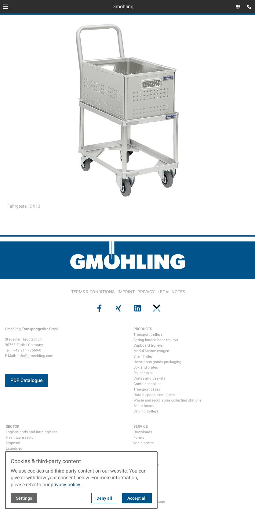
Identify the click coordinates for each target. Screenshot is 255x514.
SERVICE (140, 426)
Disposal (13, 443)
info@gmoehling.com (35, 356)
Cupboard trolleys (148, 345)
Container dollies (147, 384)
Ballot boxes (143, 406)
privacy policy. (66, 484)
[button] (5, 6)
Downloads (142, 432)
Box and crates (145, 367)
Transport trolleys (147, 334)
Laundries (14, 448)
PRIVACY (146, 291)
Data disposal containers (154, 395)
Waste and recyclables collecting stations (167, 400)
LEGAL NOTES (171, 291)
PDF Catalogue (26, 380)
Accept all (137, 498)
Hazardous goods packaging (157, 362)
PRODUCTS (142, 329)
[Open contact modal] (247, 7)
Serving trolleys (145, 411)
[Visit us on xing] (118, 308)
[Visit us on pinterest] (156, 308)
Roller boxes (143, 373)
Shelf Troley (143, 356)
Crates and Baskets (149, 378)
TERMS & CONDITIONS (93, 291)
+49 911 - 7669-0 (27, 350)
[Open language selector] (237, 6)
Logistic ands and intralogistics (31, 432)
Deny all (104, 498)
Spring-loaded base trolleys (155, 340)
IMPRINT (126, 291)
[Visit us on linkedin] (137, 308)
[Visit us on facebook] (99, 308)
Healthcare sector (20, 437)
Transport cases (146, 389)
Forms (138, 437)
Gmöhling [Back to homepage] (122, 6)
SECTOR (12, 426)
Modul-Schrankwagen (151, 351)
